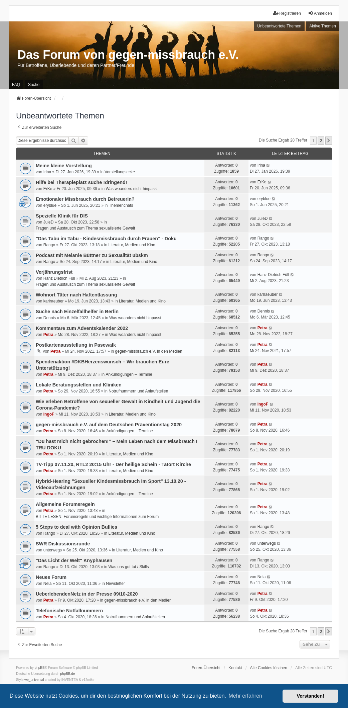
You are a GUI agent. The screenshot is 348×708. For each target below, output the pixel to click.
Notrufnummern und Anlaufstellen (138, 391)
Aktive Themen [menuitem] (322, 26)
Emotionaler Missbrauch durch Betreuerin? (85, 199)
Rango (49, 245)
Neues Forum (51, 577)
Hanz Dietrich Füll (59, 278)
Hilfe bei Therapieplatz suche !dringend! (81, 182)
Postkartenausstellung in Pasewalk (76, 345)
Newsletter (115, 583)
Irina (47, 172)
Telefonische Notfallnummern (69, 610)
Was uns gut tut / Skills (129, 566)
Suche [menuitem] (33, 84)
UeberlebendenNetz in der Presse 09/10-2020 (87, 594)
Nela (47, 583)
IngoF (48, 414)
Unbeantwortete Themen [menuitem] (279, 26)
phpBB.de (67, 674)
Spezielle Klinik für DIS (62, 215)
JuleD (48, 222)
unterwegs (52, 550)
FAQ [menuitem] (16, 84)
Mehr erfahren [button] (245, 696)
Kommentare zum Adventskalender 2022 (82, 328)
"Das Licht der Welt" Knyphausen (74, 560)
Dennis (49, 318)
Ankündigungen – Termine (129, 374)
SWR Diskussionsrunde (63, 543)
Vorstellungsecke (120, 172)
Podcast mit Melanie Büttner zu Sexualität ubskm (92, 255)
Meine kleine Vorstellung (64, 165)
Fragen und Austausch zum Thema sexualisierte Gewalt (85, 228)
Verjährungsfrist (54, 272)
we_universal (34, 680)
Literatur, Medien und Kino (132, 245)
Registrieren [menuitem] (287, 13)
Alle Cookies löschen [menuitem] (268, 668)
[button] (328, 141)
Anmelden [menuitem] (320, 13)
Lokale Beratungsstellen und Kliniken (79, 384)
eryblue (49, 205)
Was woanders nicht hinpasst (132, 188)
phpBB (40, 668)
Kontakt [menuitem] (235, 668)
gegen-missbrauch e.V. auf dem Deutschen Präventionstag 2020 (109, 424)
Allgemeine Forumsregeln (65, 504)
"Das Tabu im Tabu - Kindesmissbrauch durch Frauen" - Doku (106, 238)
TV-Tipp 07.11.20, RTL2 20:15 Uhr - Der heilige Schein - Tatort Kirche (113, 464)
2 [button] (321, 141)
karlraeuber (53, 301)
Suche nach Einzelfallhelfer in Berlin (77, 311)
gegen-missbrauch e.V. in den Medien (148, 351)
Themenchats (121, 205)
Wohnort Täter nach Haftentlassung (76, 294)
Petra (48, 334)
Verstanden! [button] (310, 696)
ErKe (47, 188)
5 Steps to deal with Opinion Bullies (76, 527)
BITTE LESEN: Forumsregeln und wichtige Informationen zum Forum (97, 516)
